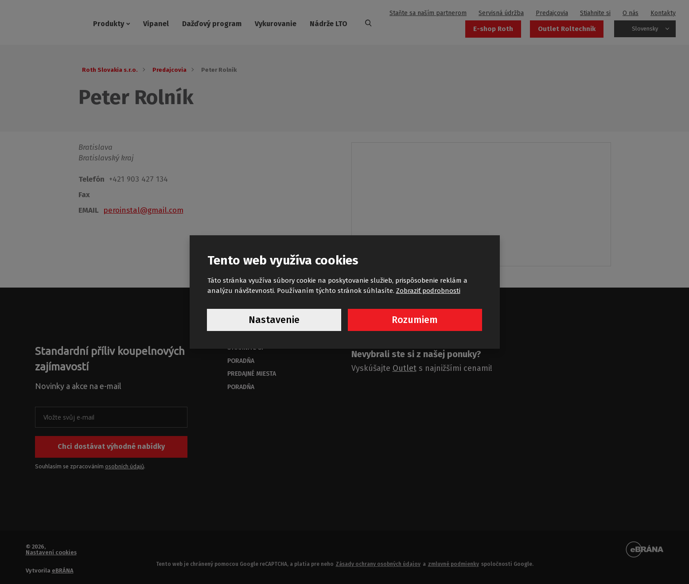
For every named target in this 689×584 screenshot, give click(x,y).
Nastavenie (274, 320)
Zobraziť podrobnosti (428, 290)
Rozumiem (414, 320)
